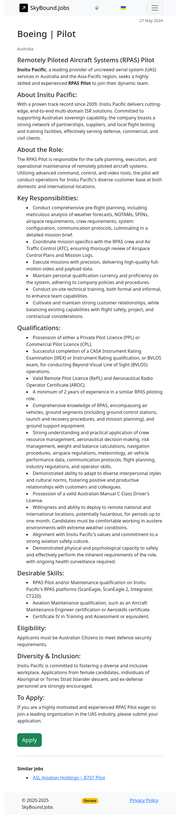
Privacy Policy (144, 800)
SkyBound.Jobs (44, 8)
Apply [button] (29, 740)
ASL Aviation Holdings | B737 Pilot (69, 778)
